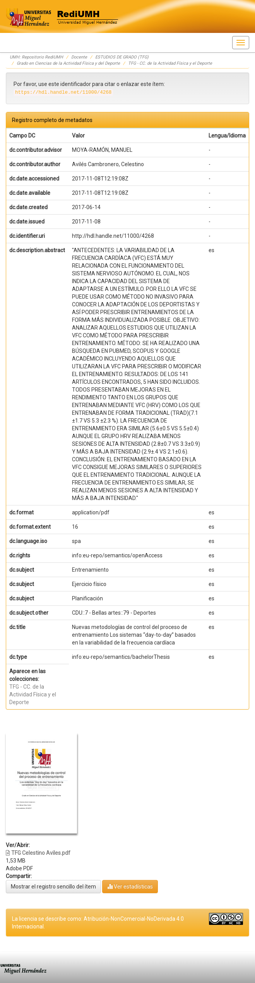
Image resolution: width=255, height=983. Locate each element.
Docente (79, 57)
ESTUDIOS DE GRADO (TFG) (122, 57)
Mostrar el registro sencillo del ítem (53, 886)
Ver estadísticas (130, 886)
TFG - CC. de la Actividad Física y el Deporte (170, 63)
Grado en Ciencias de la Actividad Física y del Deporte (68, 63)
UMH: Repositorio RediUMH (36, 57)
